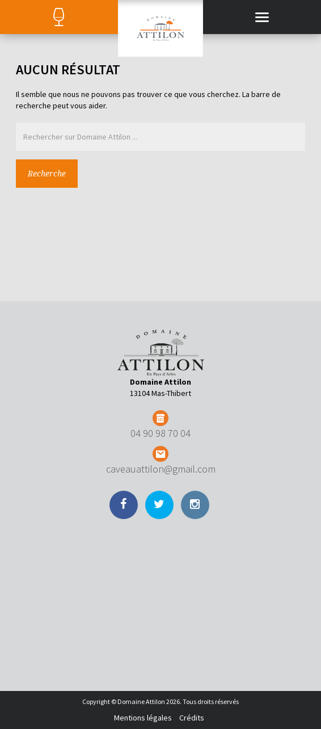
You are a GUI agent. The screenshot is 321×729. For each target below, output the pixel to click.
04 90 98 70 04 (160, 433)
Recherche (47, 173)
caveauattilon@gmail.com (161, 468)
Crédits (191, 718)
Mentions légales (143, 718)
